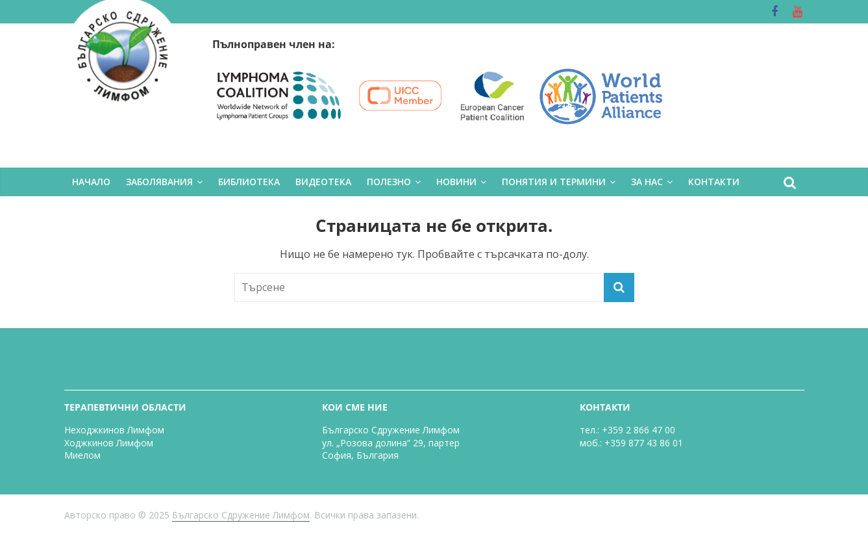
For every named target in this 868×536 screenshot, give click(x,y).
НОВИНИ (456, 181)
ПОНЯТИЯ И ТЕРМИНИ (554, 181)
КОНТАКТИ (713, 181)
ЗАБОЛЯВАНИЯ (159, 181)
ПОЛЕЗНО (389, 181)
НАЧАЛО (91, 181)
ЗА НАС (647, 181)
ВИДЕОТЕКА (323, 181)
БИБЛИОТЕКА (249, 181)
